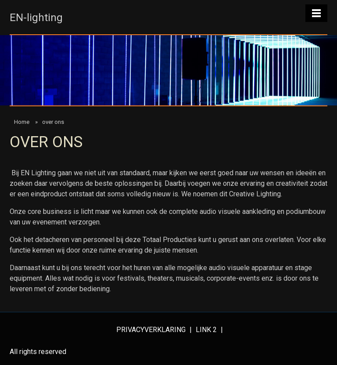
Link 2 (207, 329)
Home (21, 122)
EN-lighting (36, 17)
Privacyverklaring (151, 329)
